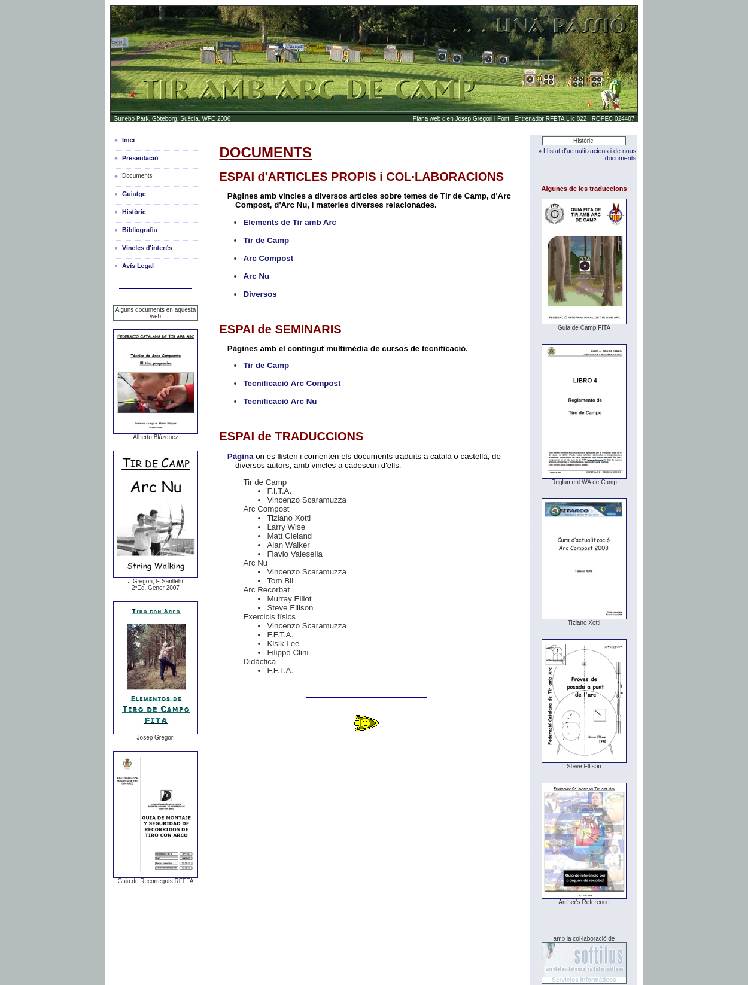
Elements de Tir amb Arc (289, 222)
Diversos (259, 294)
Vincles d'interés (147, 247)
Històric (134, 211)
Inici (128, 140)
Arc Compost (268, 258)
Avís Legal (138, 265)
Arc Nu (256, 276)
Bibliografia (139, 229)
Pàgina (240, 456)
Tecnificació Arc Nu (280, 401)
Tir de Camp (266, 240)
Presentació (140, 158)
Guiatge (134, 193)
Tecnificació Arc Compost (291, 383)
